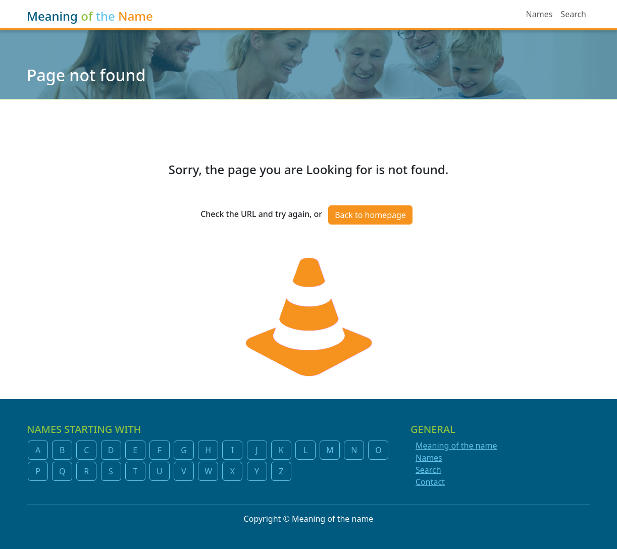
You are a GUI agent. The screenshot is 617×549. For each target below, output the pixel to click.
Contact (430, 481)
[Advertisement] (308, 124)
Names (539, 14)
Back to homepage (370, 215)
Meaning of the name (456, 445)
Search (573, 14)
